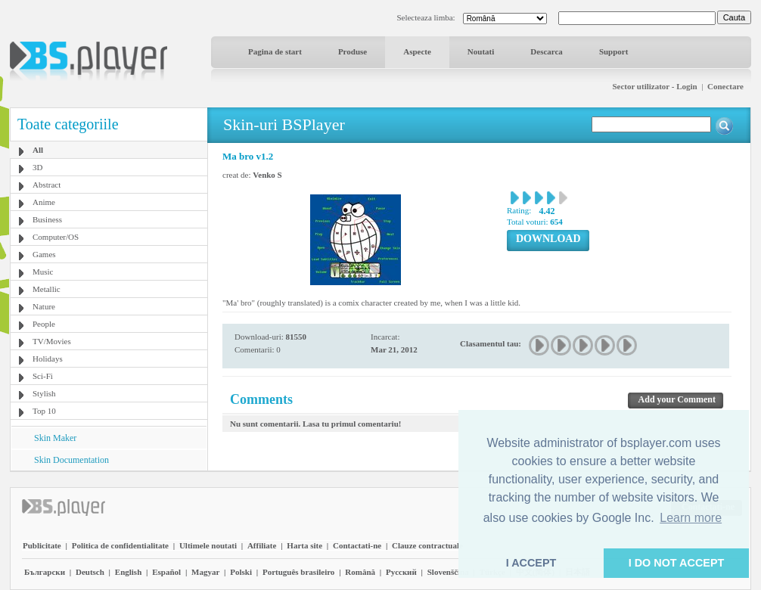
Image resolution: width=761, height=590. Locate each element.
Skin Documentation (71, 460)
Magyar (205, 571)
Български (44, 571)
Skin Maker (55, 438)
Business (47, 219)
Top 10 (44, 410)
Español (166, 571)
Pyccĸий (401, 571)
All (38, 149)
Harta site (304, 545)
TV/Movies (52, 341)
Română (360, 571)
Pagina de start (275, 51)
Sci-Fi (43, 375)
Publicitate (42, 545)
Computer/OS (56, 236)
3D (37, 167)
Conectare (725, 86)
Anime (44, 201)
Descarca (546, 51)
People (44, 323)
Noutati (480, 51)
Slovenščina (448, 571)
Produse (352, 51)
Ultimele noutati (208, 545)
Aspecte (417, 51)
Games (44, 254)
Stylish (44, 393)
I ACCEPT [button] (531, 563)
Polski (241, 571)
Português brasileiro (298, 571)
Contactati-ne (357, 545)
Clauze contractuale (427, 545)
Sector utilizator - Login (654, 86)
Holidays (48, 358)
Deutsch (90, 571)
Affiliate (261, 545)
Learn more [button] (691, 517)
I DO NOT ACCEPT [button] (677, 563)
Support (614, 51)
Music (43, 271)
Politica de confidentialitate (120, 545)
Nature (44, 306)
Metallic (47, 288)
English (128, 571)
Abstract (47, 184)
